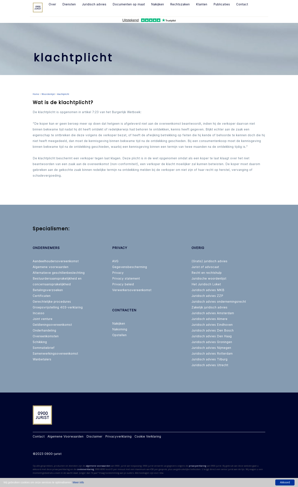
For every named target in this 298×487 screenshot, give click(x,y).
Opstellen (119, 335)
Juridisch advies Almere (210, 319)
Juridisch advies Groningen (212, 342)
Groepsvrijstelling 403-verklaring (58, 307)
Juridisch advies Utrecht (210, 365)
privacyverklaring (197, 465)
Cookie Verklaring (148, 436)
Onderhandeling (44, 330)
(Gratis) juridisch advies (210, 261)
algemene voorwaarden (98, 465)
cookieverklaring (85, 469)
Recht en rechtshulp (207, 273)
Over (52, 4)
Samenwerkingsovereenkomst (55, 353)
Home (36, 94)
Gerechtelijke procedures (52, 301)
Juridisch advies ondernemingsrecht (219, 301)
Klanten (201, 4)
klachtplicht (63, 94)
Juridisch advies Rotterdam (212, 353)
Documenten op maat (129, 4)
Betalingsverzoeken (48, 290)
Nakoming (119, 329)
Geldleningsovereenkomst (52, 325)
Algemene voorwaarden (51, 267)
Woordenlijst (48, 94)
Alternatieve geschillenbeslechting (59, 273)
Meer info (78, 482)
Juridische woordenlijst (209, 278)
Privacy (118, 273)
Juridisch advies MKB (208, 290)
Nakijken (157, 4)
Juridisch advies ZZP (207, 296)
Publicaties (221, 4)
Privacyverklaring (118, 436)
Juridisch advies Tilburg (210, 359)
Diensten (69, 4)
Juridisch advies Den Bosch (213, 330)
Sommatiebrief (44, 348)
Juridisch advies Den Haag (212, 336)
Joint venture (43, 319)
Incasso (38, 313)
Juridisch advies (94, 4)
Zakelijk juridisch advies (210, 307)
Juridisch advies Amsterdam (213, 313)
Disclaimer (94, 436)
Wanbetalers (42, 359)
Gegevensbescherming (129, 267)
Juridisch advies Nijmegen (211, 348)
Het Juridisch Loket (206, 284)
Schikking (40, 342)
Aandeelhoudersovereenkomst (56, 261)
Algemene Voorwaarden (66, 436)
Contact (242, 4)
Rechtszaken (180, 4)
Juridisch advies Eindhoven (212, 325)
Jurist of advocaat (205, 267)
